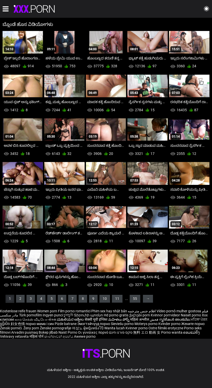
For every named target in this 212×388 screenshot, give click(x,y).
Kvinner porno (137, 328)
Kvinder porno (169, 324)
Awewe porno (85, 336)
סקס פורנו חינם (120, 332)
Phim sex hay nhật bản (109, 311)
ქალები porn (140, 315)
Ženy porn (31, 328)
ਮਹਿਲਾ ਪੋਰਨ (199, 319)
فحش (154, 319)
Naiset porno (191, 315)
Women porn (47, 311)
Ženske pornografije (56, 328)
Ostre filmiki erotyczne (165, 328)
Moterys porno (146, 324)
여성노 (77, 328)
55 (135, 299)
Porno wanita (172, 332)
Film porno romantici (74, 311)
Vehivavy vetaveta (14, 336)
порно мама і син (40, 324)
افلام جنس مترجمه (142, 311)
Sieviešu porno (122, 324)
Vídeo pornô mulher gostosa (179, 311)
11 (117, 299)
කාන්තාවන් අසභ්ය (59, 336)
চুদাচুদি (68, 315)
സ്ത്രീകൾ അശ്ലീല (175, 319)
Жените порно (193, 324)
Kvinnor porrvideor (166, 315)
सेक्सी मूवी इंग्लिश (96, 319)
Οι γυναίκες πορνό (93, 332)
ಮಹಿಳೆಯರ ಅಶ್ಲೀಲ (71, 319)
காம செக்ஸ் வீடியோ (31, 319)
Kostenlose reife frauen (18, 311)
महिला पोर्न (36, 336)
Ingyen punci (53, 315)
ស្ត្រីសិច (5, 324)
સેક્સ (52, 319)
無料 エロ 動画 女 (146, 332)
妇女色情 (18, 324)
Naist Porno (68, 332)
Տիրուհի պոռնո (89, 315)
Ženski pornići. (11, 328)
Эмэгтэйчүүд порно (94, 324)
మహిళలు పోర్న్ (119, 319)
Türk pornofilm (30, 315)
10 (105, 299)
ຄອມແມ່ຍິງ (191, 332)
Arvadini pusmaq (25, 332)
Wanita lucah (115, 328)
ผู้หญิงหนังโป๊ (93, 328)
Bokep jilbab (48, 332)
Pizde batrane (66, 324)
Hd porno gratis (116, 315)
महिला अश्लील (140, 319)
